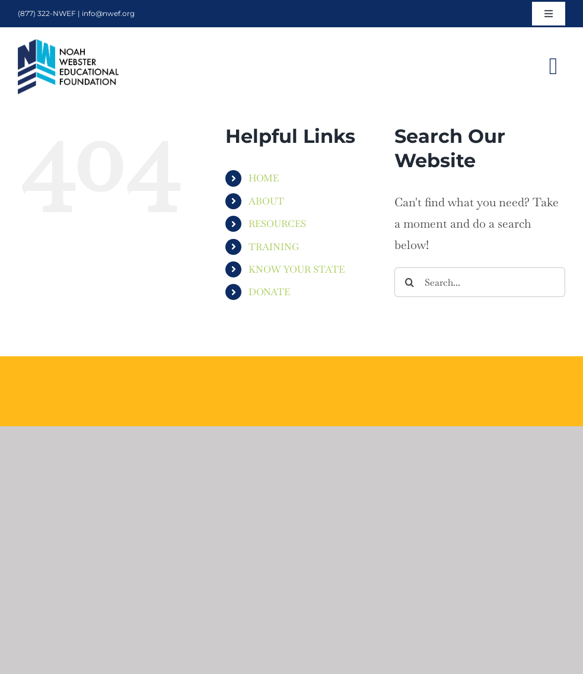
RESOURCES (277, 224)
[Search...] (479, 282)
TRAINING (274, 247)
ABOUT (266, 201)
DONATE (269, 292)
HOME (264, 178)
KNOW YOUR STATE (297, 269)
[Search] (409, 282)
